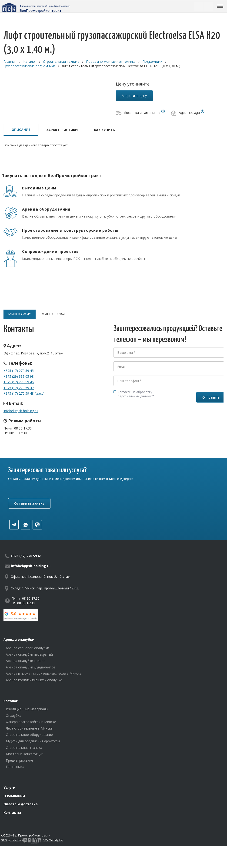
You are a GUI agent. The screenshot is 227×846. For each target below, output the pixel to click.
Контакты (12, 812)
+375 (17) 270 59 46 (18, 382)
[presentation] (149, 419)
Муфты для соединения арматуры (33, 741)
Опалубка (13, 715)
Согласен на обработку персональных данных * (134, 394)
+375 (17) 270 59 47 (18, 388)
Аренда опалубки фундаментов (31, 667)
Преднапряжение (19, 760)
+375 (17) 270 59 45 (18, 370)
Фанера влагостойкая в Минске (31, 722)
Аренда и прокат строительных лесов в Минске (43, 673)
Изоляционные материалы (27, 709)
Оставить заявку (29, 503)
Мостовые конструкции (24, 754)
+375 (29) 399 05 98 (18, 376)
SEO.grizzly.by (11, 840)
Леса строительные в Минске (29, 728)
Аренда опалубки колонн (25, 660)
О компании (14, 796)
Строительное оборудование (29, 734)
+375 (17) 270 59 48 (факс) (23, 393)
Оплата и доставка (20, 804)
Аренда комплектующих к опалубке (34, 680)
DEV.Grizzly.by (53, 840)
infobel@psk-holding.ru (20, 411)
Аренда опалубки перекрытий (29, 654)
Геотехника (15, 766)
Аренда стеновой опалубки (27, 648)
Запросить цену (134, 95)
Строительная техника (24, 747)
